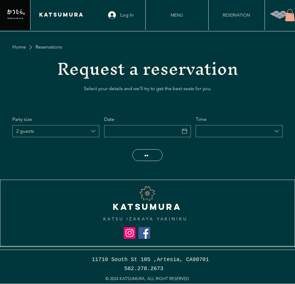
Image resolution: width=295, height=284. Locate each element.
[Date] (142, 131)
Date (109, 119)
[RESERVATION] (236, 15)
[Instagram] (129, 233)
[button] (290, 15)
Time (201, 119)
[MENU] (176, 15)
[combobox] (55, 131)
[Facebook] (144, 233)
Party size (22, 119)
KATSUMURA (61, 14)
